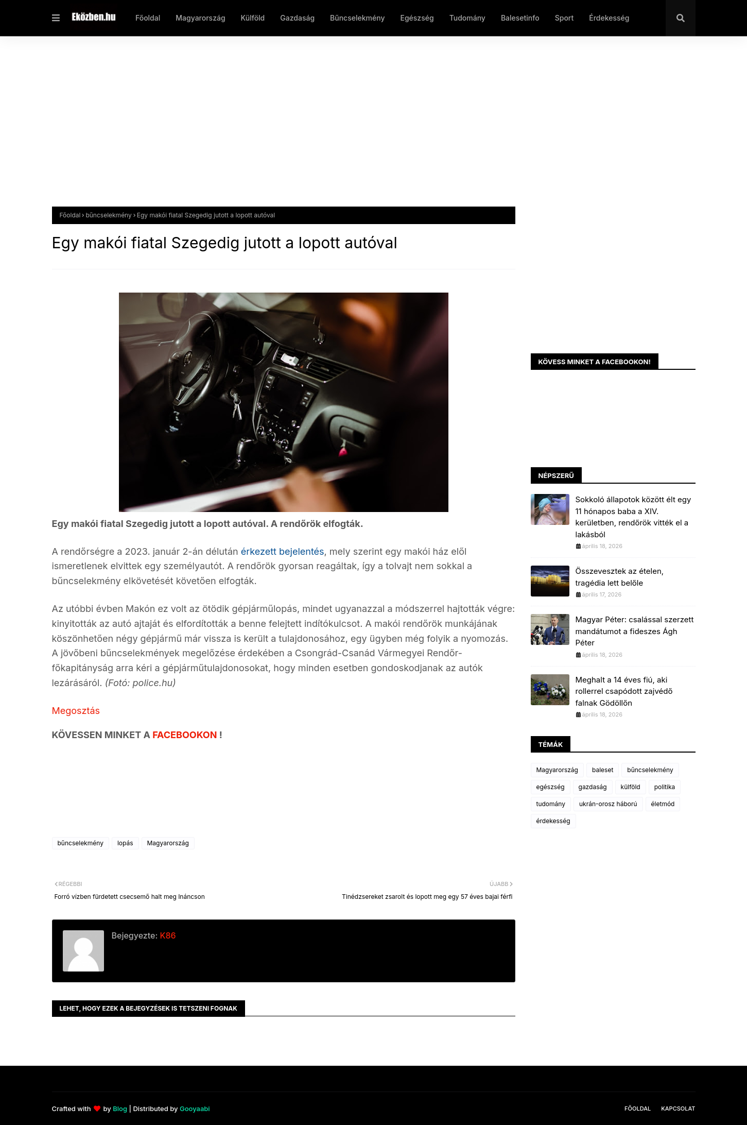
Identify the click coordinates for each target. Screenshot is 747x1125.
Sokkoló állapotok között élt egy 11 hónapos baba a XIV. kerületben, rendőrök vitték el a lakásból (633, 517)
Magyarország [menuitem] (200, 17)
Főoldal (70, 215)
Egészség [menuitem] (416, 17)
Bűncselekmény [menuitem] (357, 17)
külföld (630, 787)
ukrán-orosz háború (608, 804)
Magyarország (168, 843)
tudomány (550, 804)
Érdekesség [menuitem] (609, 17)
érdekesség (553, 821)
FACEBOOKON (185, 734)
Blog (120, 1108)
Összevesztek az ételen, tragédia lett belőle (620, 577)
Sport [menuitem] (564, 17)
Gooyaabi (195, 1108)
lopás (125, 843)
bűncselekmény (108, 215)
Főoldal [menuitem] (147, 17)
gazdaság (593, 787)
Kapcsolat (678, 1108)
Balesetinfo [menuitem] (520, 17)
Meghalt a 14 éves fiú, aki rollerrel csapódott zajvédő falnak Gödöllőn (624, 691)
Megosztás (76, 710)
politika (664, 787)
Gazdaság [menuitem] (297, 17)
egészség (550, 787)
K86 (167, 935)
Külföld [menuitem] (253, 17)
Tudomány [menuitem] (467, 17)
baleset (602, 770)
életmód (663, 804)
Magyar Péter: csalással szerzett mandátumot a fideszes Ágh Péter (635, 631)
